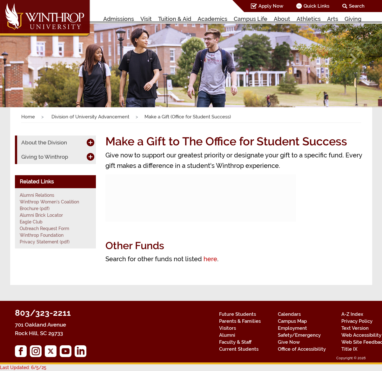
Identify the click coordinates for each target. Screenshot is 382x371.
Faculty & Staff (235, 342)
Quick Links (316, 6)
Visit (146, 19)
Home (28, 117)
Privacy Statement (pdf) (45, 241)
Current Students (238, 349)
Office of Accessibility (302, 349)
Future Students (237, 314)
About (282, 19)
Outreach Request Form (44, 228)
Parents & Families (240, 321)
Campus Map (292, 321)
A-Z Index (352, 314)
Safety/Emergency (299, 335)
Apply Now (270, 6)
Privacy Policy (356, 321)
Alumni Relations (37, 195)
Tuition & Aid (174, 19)
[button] (28, 59)
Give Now (289, 342)
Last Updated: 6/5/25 (23, 367)
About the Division (44, 142)
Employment (292, 328)
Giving (353, 19)
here (210, 259)
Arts (332, 19)
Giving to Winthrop (44, 157)
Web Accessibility (361, 335)
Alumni (227, 335)
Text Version (355, 328)
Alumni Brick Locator (41, 215)
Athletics (309, 19)
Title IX (349, 349)
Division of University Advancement (89, 117)
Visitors (227, 328)
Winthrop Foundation (42, 235)
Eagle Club (31, 221)
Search (357, 6)
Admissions (118, 19)
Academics (212, 19)
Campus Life (250, 19)
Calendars (289, 314)
